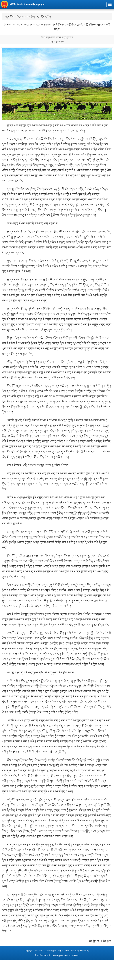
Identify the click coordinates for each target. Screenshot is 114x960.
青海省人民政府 (56, 950)
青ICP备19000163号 (42, 955)
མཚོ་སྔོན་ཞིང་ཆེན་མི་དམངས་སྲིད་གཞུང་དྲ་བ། (27, 4)
